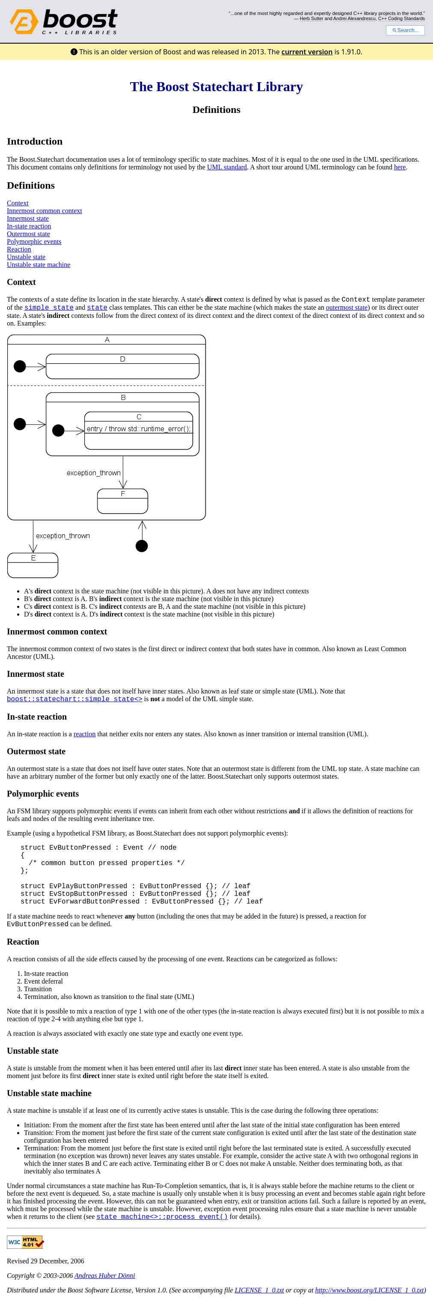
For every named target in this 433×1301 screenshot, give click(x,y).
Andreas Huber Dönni (104, 1275)
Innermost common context (44, 210)
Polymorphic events (34, 241)
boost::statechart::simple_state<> (74, 699)
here (400, 167)
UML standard (227, 167)
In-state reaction (29, 226)
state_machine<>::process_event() (162, 1217)
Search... (405, 30)
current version (307, 51)
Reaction (19, 249)
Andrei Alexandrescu (354, 18)
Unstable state (26, 257)
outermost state (347, 307)
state (97, 308)
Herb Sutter (311, 18)
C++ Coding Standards (401, 18)
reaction (85, 734)
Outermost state (28, 233)
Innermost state (28, 218)
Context (18, 203)
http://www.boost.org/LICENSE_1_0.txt (369, 1290)
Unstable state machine (38, 264)
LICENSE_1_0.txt (259, 1290)
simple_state (49, 308)
